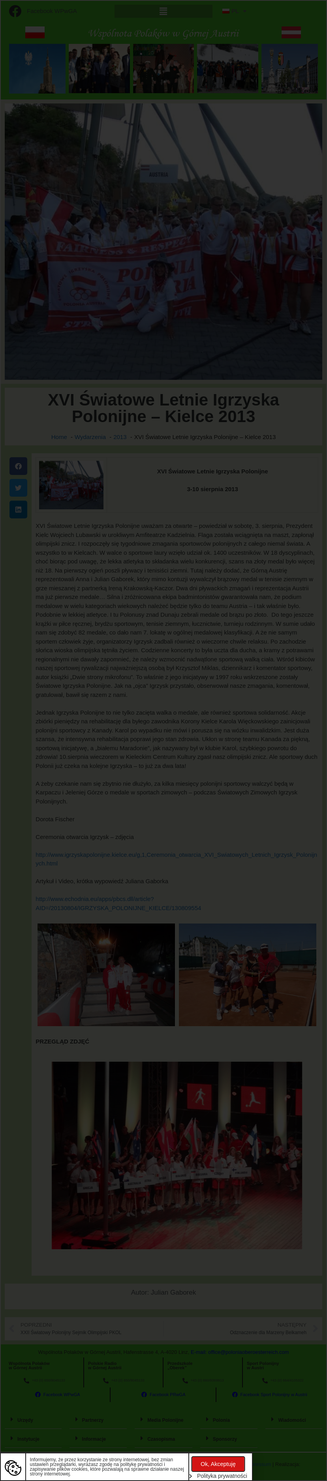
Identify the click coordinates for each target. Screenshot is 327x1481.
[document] (163, 740)
